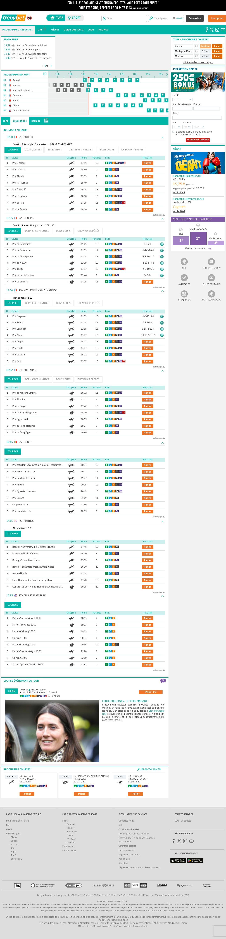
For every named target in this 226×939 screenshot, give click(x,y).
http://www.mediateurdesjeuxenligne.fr (130, 926)
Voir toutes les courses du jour (198, 62)
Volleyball (71, 839)
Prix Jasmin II (18, 170)
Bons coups (107, 149)
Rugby (70, 835)
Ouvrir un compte (198, 140)
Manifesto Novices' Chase (25, 554)
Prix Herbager (19, 406)
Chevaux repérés (132, 149)
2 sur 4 (14, 845)
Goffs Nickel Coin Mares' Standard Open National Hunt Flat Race (44, 587)
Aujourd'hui (20, 121)
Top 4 (13, 852)
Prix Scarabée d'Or (21, 511)
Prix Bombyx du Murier (23, 478)
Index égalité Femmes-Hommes (133, 834)
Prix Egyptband (20, 419)
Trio (13, 848)
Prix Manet (17, 335)
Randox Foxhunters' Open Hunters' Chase (33, 567)
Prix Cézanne (18, 355)
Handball (71, 842)
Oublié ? (179, 19)
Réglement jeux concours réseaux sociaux (139, 868)
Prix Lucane (18, 498)
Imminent (205, 46)
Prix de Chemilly (20, 282)
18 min (205, 51)
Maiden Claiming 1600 (23, 631)
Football (71, 825)
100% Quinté (33, 149)
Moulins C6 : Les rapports (29, 50)
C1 (196, 46)
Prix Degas (17, 342)
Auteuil (24, 690)
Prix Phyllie (18, 485)
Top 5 (13, 855)
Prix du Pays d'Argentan (24, 413)
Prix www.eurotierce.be (24, 472)
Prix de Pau (18, 203)
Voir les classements (195, 248)
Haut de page (157, 215)
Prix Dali (16, 361)
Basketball (72, 832)
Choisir (177, 100)
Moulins (179, 56)
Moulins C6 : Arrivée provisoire (32, 54)
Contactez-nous (211, 268)
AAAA (196, 127)
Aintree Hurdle (19, 573)
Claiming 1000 (19, 638)
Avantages (184, 284)
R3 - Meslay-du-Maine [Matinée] (91, 776)
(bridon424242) (198, 229)
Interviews (54, 149)
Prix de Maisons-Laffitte (24, 393)
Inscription (217, 18)
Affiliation (123, 863)
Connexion (195, 18)
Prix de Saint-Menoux (23, 275)
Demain (35, 121)
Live (8, 825)
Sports (65, 821)
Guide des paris (211, 284)
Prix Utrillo (17, 348)
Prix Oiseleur (18, 163)
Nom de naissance (181, 104)
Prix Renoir (17, 323)
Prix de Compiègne (21, 432)
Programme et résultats (17, 821)
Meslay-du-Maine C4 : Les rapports (34, 58)
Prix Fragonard (19, 316)
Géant (9, 830)
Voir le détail (179, 193)
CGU (200, 135)
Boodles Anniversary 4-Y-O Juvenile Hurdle (33, 547)
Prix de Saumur (19, 209)
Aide (184, 268)
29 (163, 681)
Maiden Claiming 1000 (23, 645)
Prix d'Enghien (19, 196)
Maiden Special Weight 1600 (26, 618)
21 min (205, 56)
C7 (196, 56)
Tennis (70, 828)
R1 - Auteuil (26, 776)
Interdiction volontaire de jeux (113, 902)
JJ (174, 127)
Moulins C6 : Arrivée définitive (32, 45)
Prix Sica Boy (18, 399)
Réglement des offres (129, 855)
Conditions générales (128, 830)
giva (181, 234)
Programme (67, 846)
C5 (196, 51)
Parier (217, 46)
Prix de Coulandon (21, 250)
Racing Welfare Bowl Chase (26, 560)
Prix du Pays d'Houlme (23, 426)
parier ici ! (151, 692)
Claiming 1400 (19, 658)
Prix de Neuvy (19, 263)
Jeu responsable (126, 850)
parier (147, 163)
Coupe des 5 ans (20, 505)
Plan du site (124, 859)
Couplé (14, 841)
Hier (5, 121)
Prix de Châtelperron (22, 257)
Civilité (175, 95)
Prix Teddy (17, 269)
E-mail (175, 113)
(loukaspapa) (215, 238)
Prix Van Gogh (19, 329)
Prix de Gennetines (21, 244)
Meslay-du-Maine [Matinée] (189, 51)
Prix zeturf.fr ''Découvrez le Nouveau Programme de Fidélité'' (42, 465)
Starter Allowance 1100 (24, 625)
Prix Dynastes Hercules (24, 491)
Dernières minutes (81, 149)
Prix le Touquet (20, 183)
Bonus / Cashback (211, 300)
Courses (13, 149)
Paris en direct (69, 851)
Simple (14, 837)
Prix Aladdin (18, 176)
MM (185, 127)
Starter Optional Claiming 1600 (28, 665)
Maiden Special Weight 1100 (26, 651)
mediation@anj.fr (104, 926)
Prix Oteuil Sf (19, 189)
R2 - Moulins (135, 776)
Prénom (197, 104)
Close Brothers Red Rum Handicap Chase (32, 580)
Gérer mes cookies (127, 846)
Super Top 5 (184, 300)
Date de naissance (181, 123)
